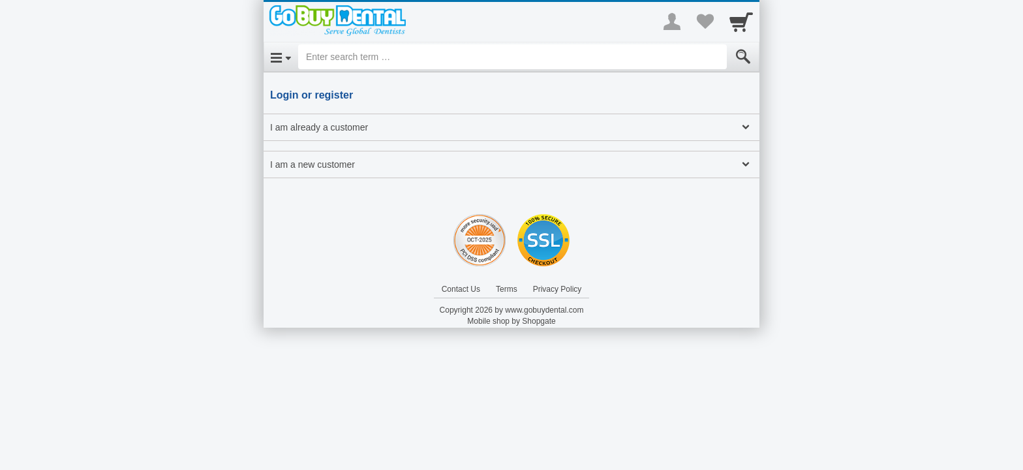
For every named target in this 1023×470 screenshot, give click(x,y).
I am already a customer (319, 127)
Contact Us (461, 289)
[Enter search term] (512, 56)
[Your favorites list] (705, 21)
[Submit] (743, 56)
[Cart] (741, 21)
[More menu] (672, 21)
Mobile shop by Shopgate (511, 321)
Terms (506, 289)
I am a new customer (312, 164)
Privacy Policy (557, 289)
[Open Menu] (281, 57)
